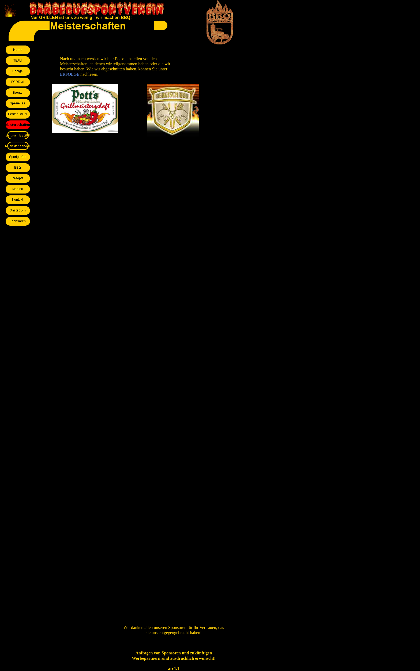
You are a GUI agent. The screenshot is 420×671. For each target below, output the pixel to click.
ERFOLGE (69, 74)
